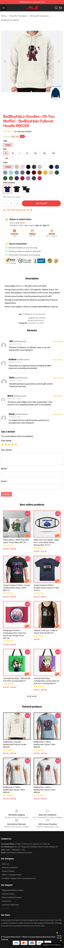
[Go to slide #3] (45, 106)
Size (5, 149)
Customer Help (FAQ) (10, 905)
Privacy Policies (8, 871)
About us (5, 864)
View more (32, 696)
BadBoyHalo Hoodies (36, 318)
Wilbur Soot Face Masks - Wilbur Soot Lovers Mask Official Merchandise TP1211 (46, 542)
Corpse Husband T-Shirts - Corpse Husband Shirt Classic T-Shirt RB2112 (16, 587)
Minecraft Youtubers (39, 16)
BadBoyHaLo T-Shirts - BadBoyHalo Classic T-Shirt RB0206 (44, 744)
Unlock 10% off (59, 937)
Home (4, 16)
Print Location (9, 183)
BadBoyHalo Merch (10, 20)
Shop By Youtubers (18, 16)
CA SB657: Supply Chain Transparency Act (19, 878)
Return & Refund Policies (12, 897)
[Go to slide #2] (32, 106)
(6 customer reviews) (23, 131)
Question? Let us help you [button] (52, 945)
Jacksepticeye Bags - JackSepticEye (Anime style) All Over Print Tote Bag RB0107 (46, 681)
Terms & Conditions (9, 868)
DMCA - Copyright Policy (11, 875)
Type (5, 141)
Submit (6, 494)
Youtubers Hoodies (35, 323)
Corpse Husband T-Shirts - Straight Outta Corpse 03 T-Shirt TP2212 (46, 587)
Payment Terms (8, 894)
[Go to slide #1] (18, 106)
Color (5, 162)
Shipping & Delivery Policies (13, 890)
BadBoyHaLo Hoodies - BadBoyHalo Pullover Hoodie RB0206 (14, 744)
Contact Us (6, 901)
